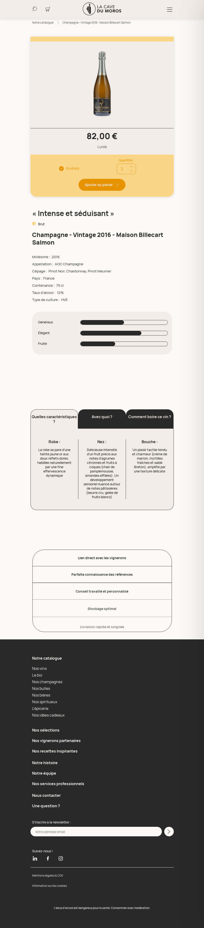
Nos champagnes (47, 682)
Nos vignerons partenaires (56, 740)
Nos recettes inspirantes (55, 751)
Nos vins (39, 668)
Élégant (44, 333)
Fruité (42, 343)
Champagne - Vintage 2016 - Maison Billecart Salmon (97, 22)
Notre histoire (45, 762)
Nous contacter (46, 795)
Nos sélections (46, 730)
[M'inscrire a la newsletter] (169, 831)
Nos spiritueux (44, 702)
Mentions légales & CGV (47, 875)
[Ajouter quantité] (131, 167)
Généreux (45, 322)
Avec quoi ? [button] (102, 416)
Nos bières (41, 695)
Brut (41, 224)
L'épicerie (40, 708)
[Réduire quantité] (131, 171)
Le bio (37, 675)
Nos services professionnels (58, 783)
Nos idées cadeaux (48, 715)
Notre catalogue (43, 22)
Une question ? (46, 805)
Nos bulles (41, 688)
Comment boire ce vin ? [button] (149, 416)
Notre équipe (44, 773)
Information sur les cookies (49, 886)
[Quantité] (126, 169)
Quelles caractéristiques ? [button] (54, 419)
